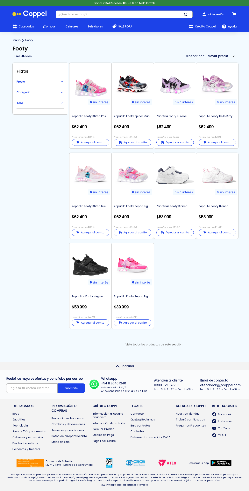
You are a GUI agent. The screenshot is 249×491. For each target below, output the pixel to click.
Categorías (26, 26)
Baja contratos (140, 425)
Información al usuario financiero (108, 415)
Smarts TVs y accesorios (29, 431)
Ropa (15, 414)
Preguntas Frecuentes (191, 425)
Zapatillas (18, 419)
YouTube (221, 428)
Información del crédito (109, 423)
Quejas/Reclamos (143, 419)
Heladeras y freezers (26, 449)
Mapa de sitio (61, 442)
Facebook (221, 414)
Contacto (137, 414)
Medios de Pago (103, 435)
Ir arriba (124, 366)
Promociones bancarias (68, 418)
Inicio (16, 40)
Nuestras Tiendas (187, 414)
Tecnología (20, 425)
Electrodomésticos (25, 443)
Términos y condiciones (68, 430)
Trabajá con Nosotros (190, 419)
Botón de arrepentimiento (69, 436)
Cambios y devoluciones (68, 424)
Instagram (222, 421)
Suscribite (71, 388)
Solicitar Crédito (103, 429)
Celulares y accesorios (27, 437)
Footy (29, 40)
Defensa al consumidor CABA (150, 437)
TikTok (219, 435)
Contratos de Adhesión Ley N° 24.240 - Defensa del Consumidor (69, 463)
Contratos (137, 431)
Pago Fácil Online (104, 441)
